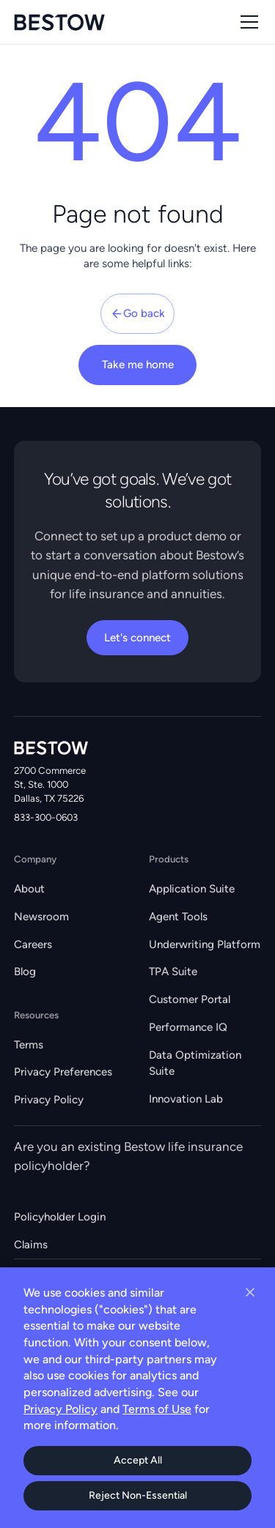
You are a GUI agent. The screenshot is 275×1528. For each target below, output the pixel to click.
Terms (28, 1044)
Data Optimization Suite (195, 1063)
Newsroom (41, 916)
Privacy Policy (49, 1099)
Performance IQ (188, 1027)
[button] (246, 22)
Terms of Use (156, 1409)
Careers (33, 944)
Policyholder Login (60, 1216)
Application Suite (192, 888)
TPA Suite (173, 971)
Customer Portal (189, 999)
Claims (31, 1244)
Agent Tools (178, 916)
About (29, 888)
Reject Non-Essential (138, 1495)
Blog (25, 971)
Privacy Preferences (63, 1071)
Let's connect (137, 637)
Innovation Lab (186, 1099)
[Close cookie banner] (250, 1292)
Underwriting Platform (204, 944)
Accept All (138, 1460)
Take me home (138, 364)
